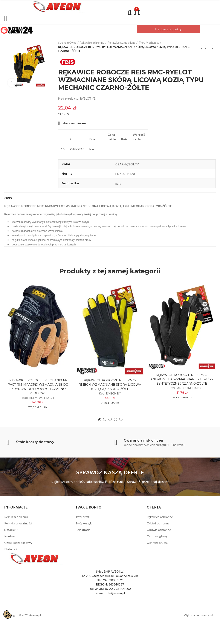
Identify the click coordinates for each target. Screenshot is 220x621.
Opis (8, 198)
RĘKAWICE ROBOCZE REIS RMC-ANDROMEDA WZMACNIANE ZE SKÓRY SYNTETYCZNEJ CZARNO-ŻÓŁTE (182, 379)
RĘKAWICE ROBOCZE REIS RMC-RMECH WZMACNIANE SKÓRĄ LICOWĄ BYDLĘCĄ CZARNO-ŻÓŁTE (110, 384)
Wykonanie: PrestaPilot (200, 615)
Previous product (202, 47)
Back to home (207, 47)
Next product (212, 47)
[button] (168, 29)
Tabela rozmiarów (73, 123)
